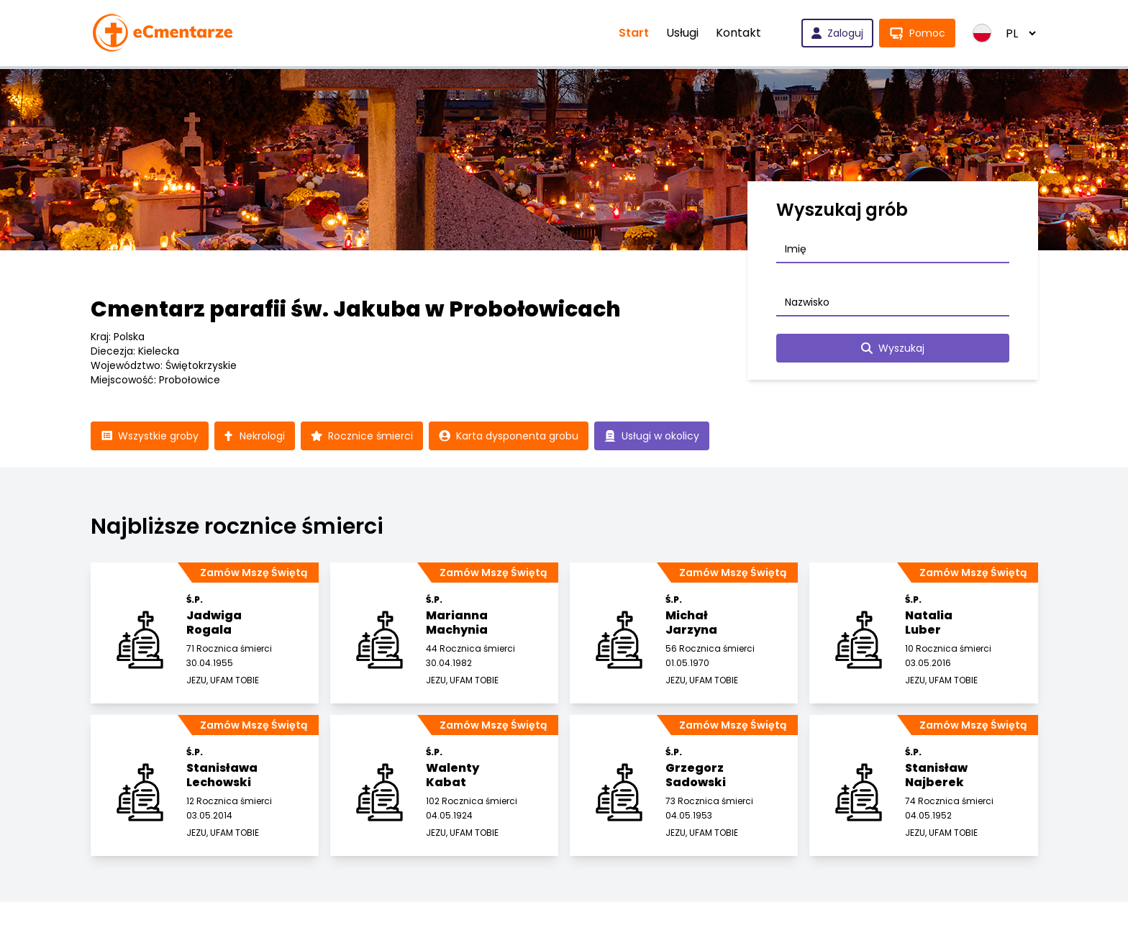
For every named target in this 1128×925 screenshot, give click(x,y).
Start (634, 32)
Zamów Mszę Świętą (253, 572)
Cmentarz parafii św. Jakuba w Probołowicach (356, 309)
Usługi (682, 32)
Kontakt (738, 32)
